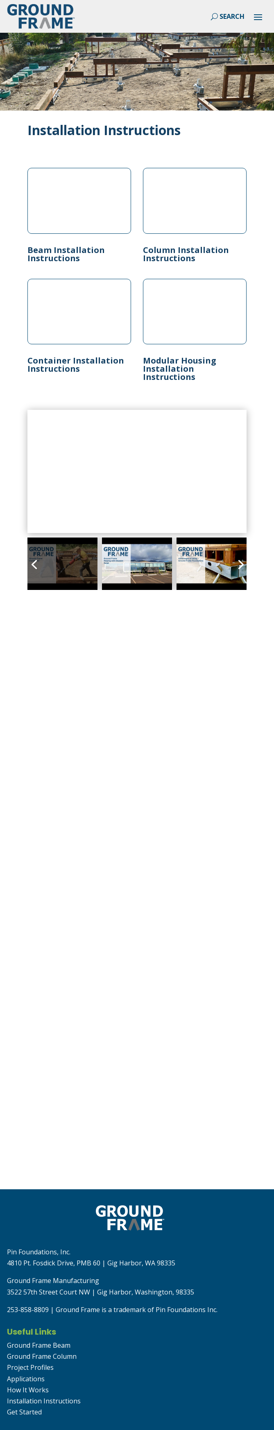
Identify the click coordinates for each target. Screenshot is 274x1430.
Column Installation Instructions (186, 254)
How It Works (28, 1389)
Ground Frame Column (42, 1356)
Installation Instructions (44, 1400)
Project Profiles (30, 1367)
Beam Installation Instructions (66, 254)
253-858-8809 (28, 1309)
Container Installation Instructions (75, 364)
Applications (26, 1378)
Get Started (24, 1411)
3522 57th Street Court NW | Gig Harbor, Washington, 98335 (100, 1292)
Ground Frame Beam (38, 1345)
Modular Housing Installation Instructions (179, 368)
